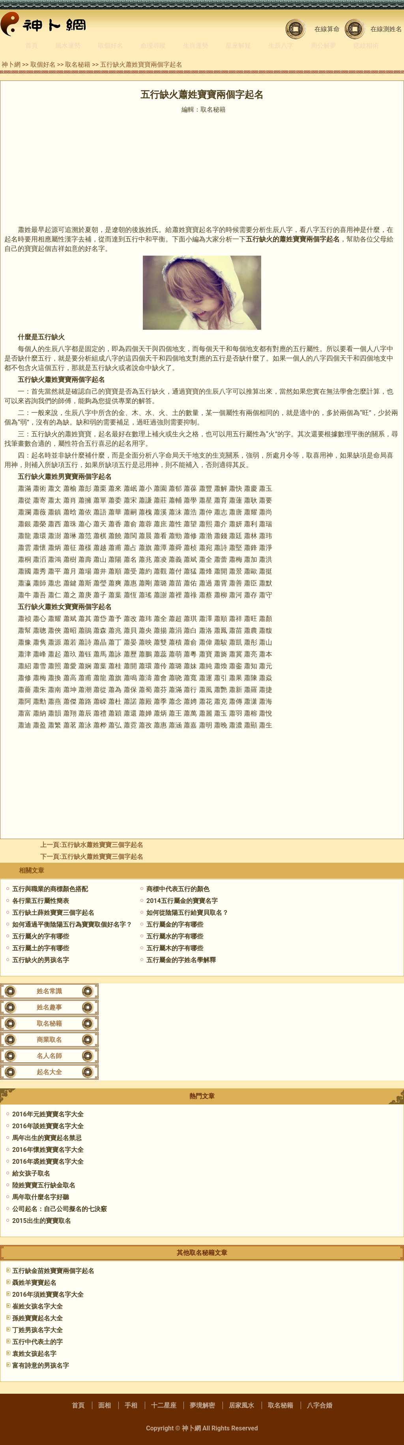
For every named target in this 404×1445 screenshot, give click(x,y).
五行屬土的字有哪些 (40, 948)
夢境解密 (202, 1405)
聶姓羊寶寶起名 (34, 1282)
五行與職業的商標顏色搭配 (50, 889)
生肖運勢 (195, 45)
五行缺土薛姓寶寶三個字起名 (53, 912)
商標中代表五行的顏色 (177, 889)
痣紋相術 (366, 45)
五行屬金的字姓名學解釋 (181, 960)
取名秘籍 (77, 64)
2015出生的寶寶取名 (41, 1220)
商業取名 (49, 1039)
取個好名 (110, 45)
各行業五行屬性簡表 (40, 901)
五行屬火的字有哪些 (40, 936)
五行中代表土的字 (37, 1342)
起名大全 (49, 1072)
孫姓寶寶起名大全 (37, 1318)
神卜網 (11, 64)
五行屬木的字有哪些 (174, 948)
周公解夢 (323, 45)
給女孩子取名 (31, 1173)
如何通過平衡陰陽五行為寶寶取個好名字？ (72, 924)
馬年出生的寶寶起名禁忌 (47, 1138)
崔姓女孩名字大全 (37, 1306)
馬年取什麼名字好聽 (40, 1197)
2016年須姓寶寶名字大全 (48, 1294)
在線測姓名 (386, 29)
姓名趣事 (49, 1007)
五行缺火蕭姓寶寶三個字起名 (102, 856)
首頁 (31, 45)
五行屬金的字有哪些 (174, 924)
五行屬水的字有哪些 (174, 936)
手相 (131, 1405)
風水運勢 (67, 45)
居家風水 (241, 1405)
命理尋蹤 (153, 45)
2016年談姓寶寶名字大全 (48, 1126)
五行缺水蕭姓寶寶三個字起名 (102, 845)
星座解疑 (238, 45)
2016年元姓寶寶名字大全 (48, 1114)
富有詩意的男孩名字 (40, 1365)
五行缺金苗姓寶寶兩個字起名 (53, 1271)
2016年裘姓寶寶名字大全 (48, 1161)
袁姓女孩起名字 (34, 1353)
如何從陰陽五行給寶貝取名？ (187, 912)
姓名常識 (49, 991)
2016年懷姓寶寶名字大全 (48, 1149)
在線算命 (327, 29)
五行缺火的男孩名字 (40, 960)
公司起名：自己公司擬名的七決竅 (59, 1209)
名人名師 (49, 1056)
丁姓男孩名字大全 (37, 1330)
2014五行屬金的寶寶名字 (182, 901)
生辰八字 (281, 45)
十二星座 (163, 1405)
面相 (104, 1405)
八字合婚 (319, 1405)
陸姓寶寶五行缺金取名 (43, 1185)
